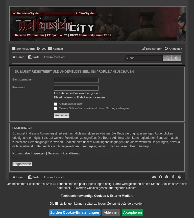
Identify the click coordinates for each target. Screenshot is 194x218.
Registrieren (22, 164)
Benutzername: (22, 79)
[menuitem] (41, 48)
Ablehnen (111, 212)
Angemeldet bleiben (68, 103)
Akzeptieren (132, 212)
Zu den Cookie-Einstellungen (74, 212)
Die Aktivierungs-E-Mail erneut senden (79, 97)
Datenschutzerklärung (64, 153)
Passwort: (19, 87)
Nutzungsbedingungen (28, 153)
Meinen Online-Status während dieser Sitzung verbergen (91, 108)
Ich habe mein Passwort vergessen (77, 93)
